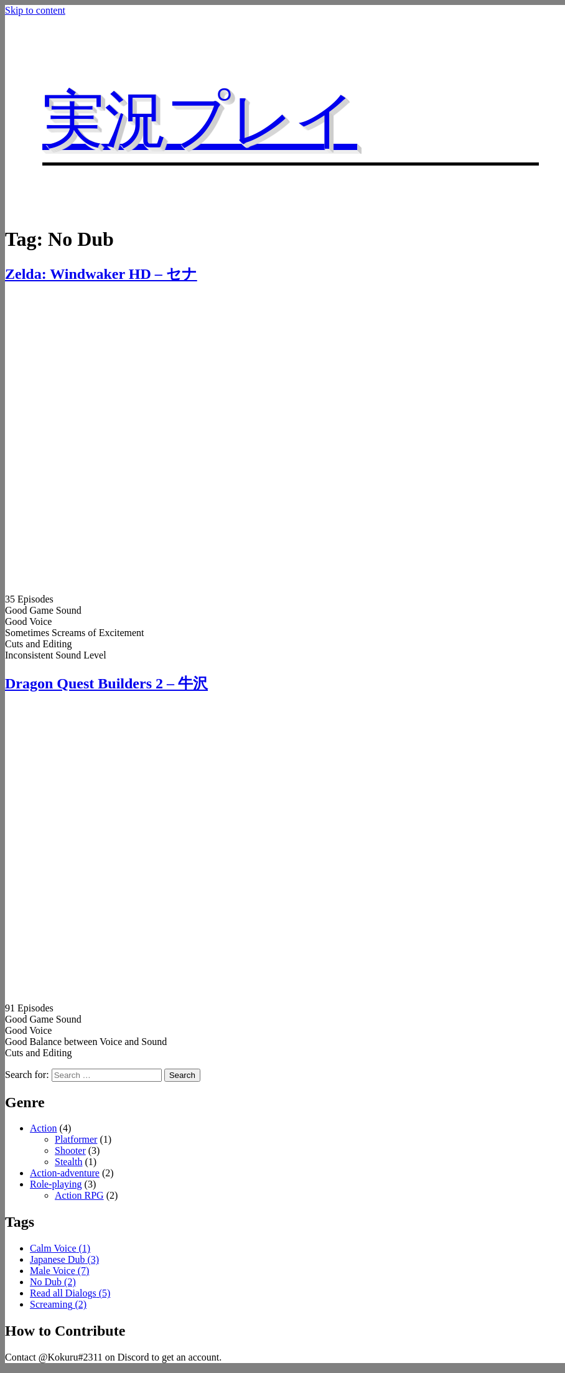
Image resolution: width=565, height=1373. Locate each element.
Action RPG (79, 1195)
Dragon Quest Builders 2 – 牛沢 (106, 683)
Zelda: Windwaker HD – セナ (101, 274)
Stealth (68, 1161)
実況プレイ (199, 119)
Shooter (70, 1150)
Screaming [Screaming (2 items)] (58, 1304)
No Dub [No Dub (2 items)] (53, 1282)
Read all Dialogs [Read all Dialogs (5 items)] (70, 1293)
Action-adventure (65, 1173)
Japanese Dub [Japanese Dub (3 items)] (64, 1259)
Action (43, 1128)
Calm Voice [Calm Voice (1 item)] (60, 1248)
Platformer (76, 1139)
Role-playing (56, 1184)
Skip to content (35, 10)
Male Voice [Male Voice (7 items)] (59, 1270)
